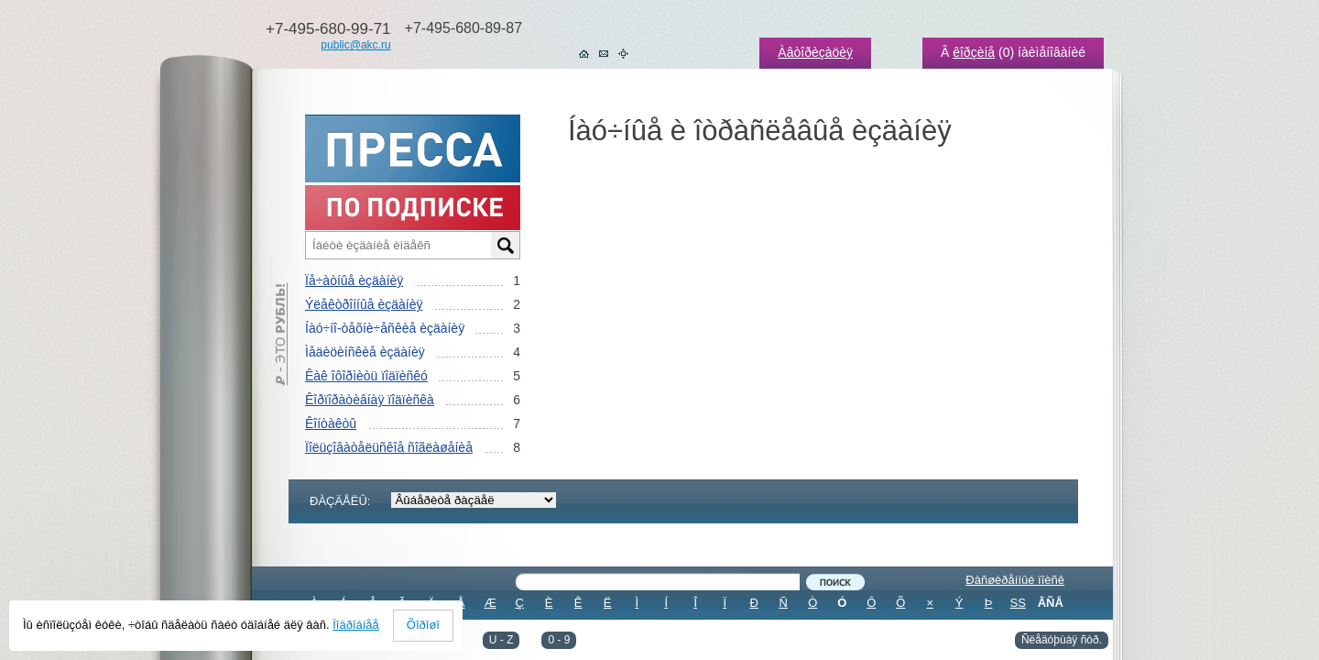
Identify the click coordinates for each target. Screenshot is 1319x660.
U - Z (501, 639)
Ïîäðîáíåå (355, 625)
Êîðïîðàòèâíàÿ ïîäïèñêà (369, 399)
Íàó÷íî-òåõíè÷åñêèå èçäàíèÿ (384, 328)
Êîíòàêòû (330, 423)
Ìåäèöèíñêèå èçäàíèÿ (365, 352)
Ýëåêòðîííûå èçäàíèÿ (363, 304)
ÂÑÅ (1050, 603)
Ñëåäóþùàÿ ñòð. (1061, 639)
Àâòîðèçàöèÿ (815, 52)
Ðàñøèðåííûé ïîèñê (1014, 580)
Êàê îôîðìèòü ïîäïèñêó (366, 375)
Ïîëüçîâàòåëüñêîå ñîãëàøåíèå (389, 447)
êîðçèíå (974, 52)
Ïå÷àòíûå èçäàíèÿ (354, 280)
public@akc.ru (355, 44)
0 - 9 (559, 639)
